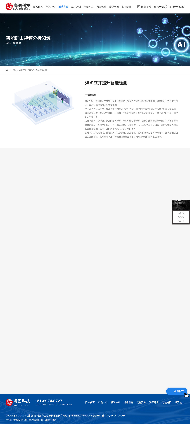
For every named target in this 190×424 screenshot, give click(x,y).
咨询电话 (169, 7)
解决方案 (22, 70)
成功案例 (128, 402)
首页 (15, 70)
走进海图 (167, 402)
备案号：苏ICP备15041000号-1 (109, 415)
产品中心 (103, 402)
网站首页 (90, 402)
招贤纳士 (179, 402)
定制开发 (141, 402)
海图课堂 (154, 402)
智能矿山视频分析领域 (37, 70)
